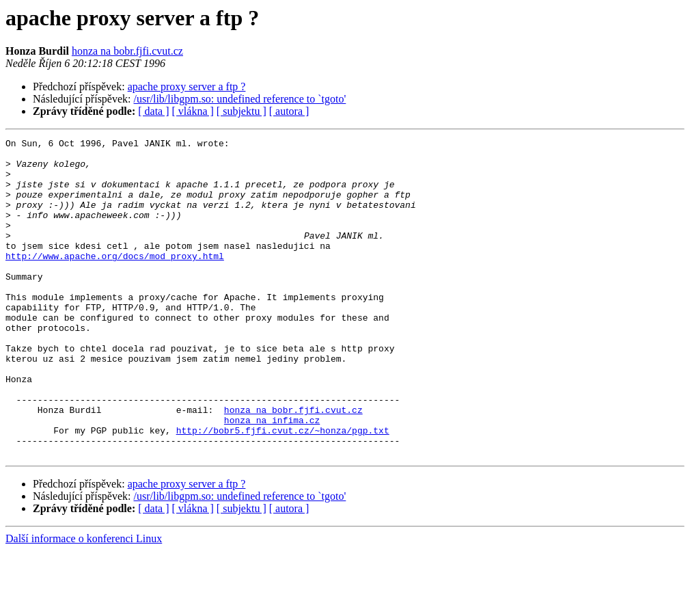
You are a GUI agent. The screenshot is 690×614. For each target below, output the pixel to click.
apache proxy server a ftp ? (187, 86)
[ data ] (153, 111)
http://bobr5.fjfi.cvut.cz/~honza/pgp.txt (282, 489)
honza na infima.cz (272, 477)
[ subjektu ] (241, 111)
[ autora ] (289, 111)
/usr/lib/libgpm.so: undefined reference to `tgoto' (240, 99)
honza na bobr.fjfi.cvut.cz (127, 51)
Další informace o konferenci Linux (83, 602)
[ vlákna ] (193, 111)
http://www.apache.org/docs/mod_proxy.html (114, 280)
